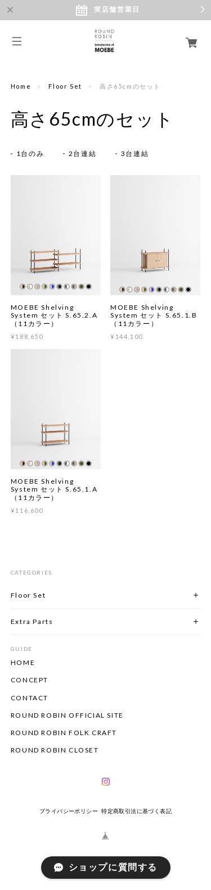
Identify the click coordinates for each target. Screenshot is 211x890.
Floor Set (65, 86)
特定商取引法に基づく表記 (136, 811)
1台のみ (30, 153)
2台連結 (82, 153)
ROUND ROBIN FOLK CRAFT (64, 733)
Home (21, 86)
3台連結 (135, 153)
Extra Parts (32, 621)
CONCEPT (29, 680)
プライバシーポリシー (68, 811)
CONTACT (29, 698)
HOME (23, 663)
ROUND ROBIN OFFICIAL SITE (67, 715)
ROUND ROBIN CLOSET (55, 750)
